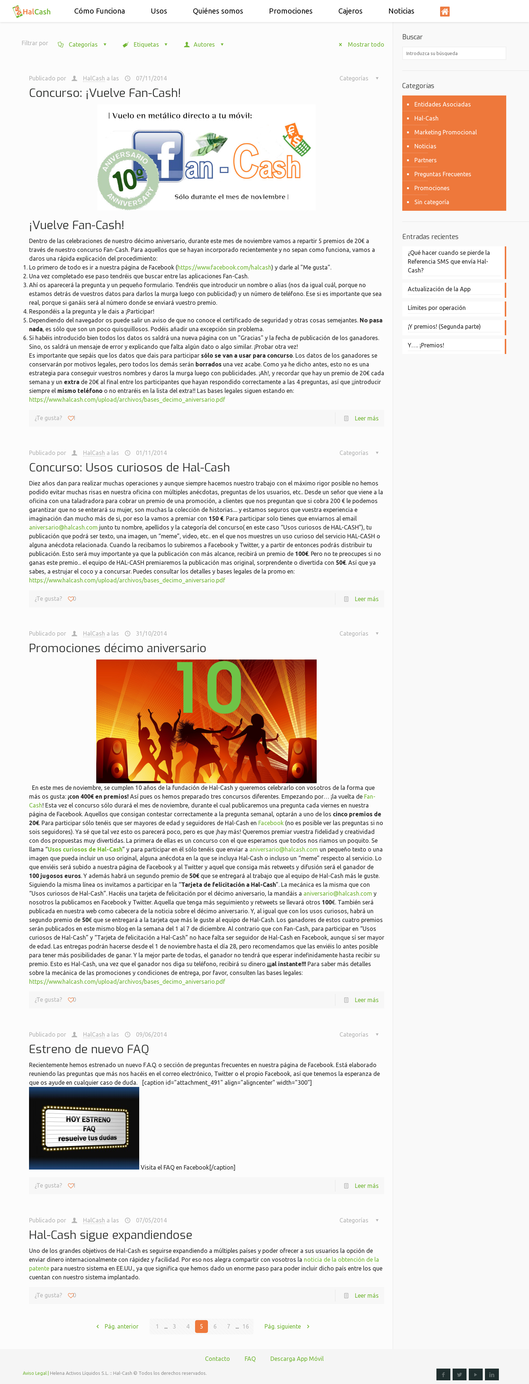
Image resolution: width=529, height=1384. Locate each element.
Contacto (217, 1358)
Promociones (432, 188)
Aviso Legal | (36, 1373)
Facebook (271, 823)
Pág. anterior (114, 1326)
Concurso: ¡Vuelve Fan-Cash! (105, 93)
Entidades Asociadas (442, 104)
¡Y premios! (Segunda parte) (444, 326)
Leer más (367, 418)
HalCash (94, 78)
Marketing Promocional (445, 132)
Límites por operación (437, 307)
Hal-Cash (426, 118)
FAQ (250, 1358)
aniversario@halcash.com (63, 527)
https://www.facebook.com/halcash (224, 267)
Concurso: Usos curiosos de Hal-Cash (129, 467)
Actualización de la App (439, 289)
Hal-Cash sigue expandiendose (110, 1235)
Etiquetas (145, 44)
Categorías (83, 44)
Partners (425, 160)
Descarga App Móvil (297, 1358)
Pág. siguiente (289, 1326)
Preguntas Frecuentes (442, 174)
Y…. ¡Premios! (426, 345)
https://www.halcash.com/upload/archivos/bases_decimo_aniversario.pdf (127, 399)
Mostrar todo (359, 44)
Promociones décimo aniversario (117, 648)
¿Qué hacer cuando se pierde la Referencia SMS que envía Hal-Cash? (449, 261)
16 (245, 1326)
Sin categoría (431, 202)
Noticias (425, 146)
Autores (204, 44)
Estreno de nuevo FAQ (89, 1049)
